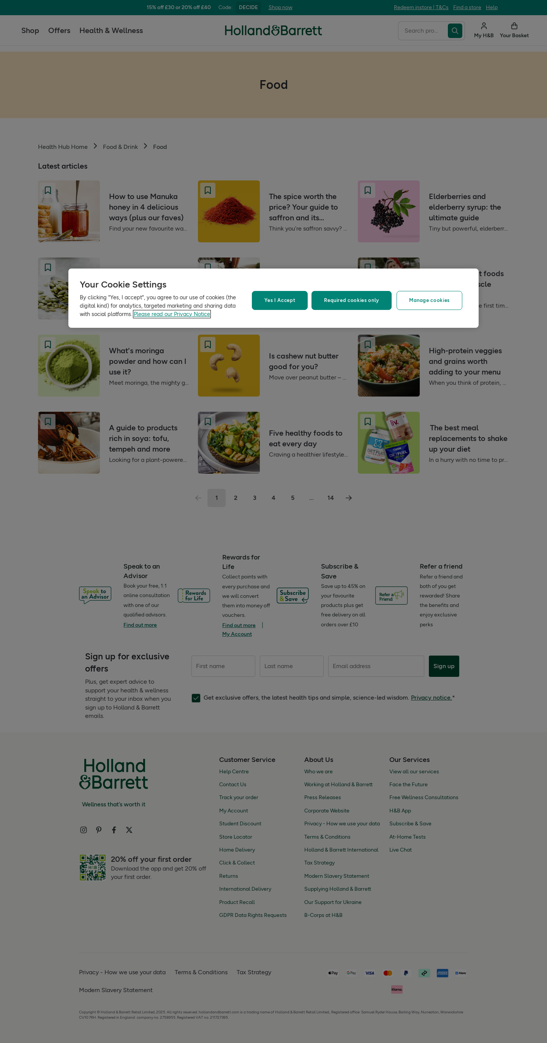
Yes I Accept (279, 300)
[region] (273, 298)
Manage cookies (429, 300)
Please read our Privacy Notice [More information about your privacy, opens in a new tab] (172, 314)
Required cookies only (351, 300)
